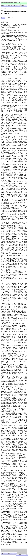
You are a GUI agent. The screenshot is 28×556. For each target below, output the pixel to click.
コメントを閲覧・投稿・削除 (9, 553)
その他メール (16, 5)
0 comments (8, 8)
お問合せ (23, 5)
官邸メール (9, 5)
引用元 (2, 17)
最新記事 (3, 5)
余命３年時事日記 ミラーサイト (16, 546)
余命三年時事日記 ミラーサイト (10, 2)
